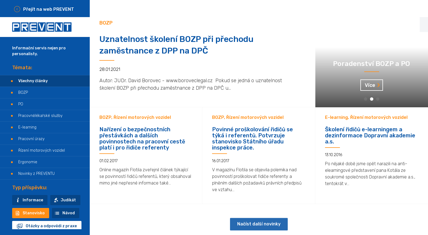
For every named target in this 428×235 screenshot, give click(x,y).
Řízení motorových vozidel (41, 150)
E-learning (27, 127)
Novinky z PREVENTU (36, 173)
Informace (33, 200)
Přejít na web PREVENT (48, 9)
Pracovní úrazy (31, 139)
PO (20, 104)
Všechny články (33, 81)
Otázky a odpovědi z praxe (51, 226)
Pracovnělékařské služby (40, 115)
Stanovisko (34, 213)
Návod (68, 213)
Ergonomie (27, 162)
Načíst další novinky (259, 228)
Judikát (68, 200)
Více (370, 85)
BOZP (23, 92)
